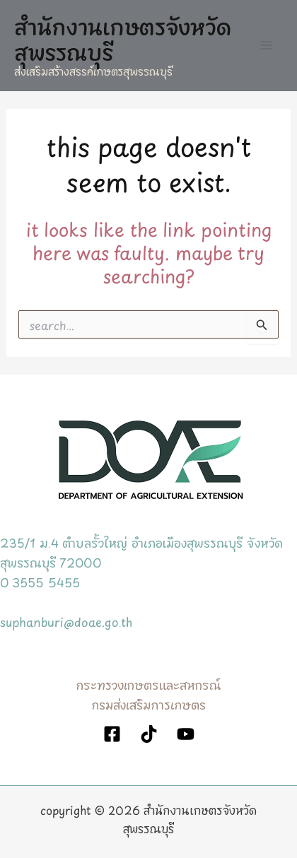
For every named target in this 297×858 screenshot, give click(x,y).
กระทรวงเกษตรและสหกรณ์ (148, 684)
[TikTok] (148, 734)
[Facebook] (112, 734)
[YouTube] (185, 734)
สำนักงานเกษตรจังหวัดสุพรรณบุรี (122, 37)
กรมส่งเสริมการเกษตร (148, 703)
